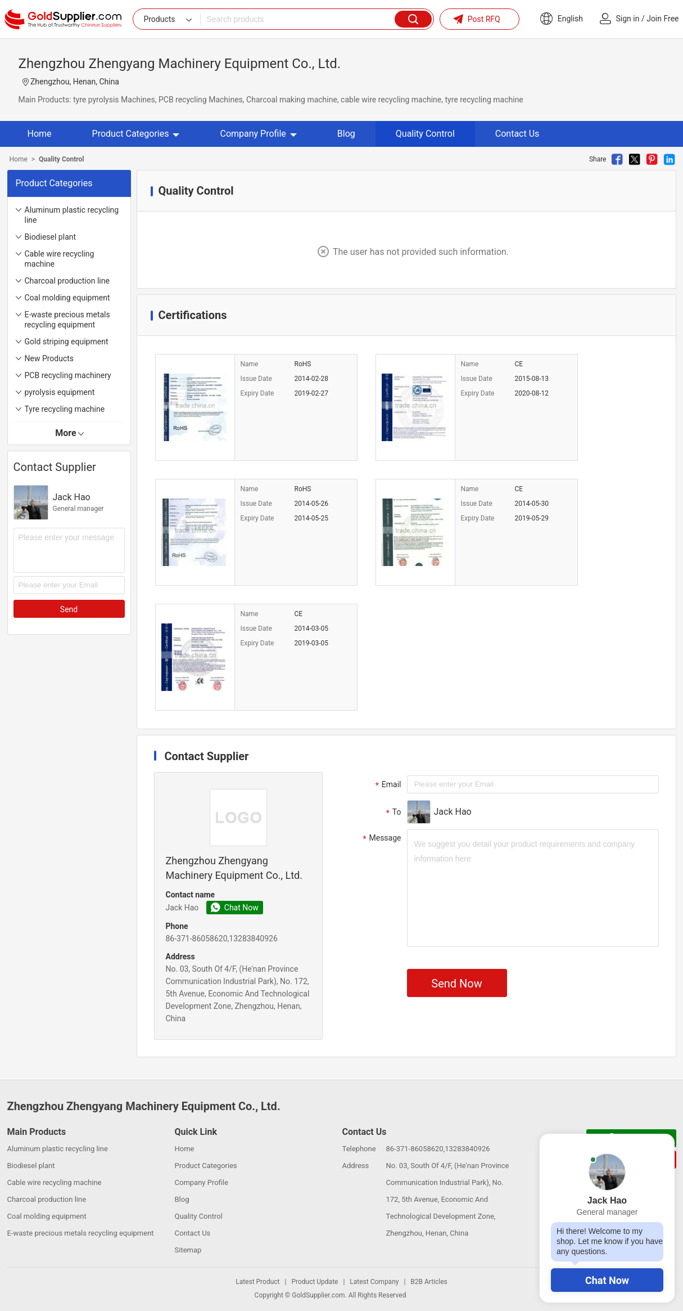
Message (380, 838)
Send (69, 609)
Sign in (628, 18)
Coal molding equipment (67, 297)
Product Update (314, 1282)
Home (40, 133)
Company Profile (258, 133)
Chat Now (607, 1280)
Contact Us (517, 133)
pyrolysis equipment (60, 392)
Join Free (662, 18)
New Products (49, 358)
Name (250, 364)
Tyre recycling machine (65, 409)
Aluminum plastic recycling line (72, 215)
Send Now (456, 983)
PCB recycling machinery (68, 375)
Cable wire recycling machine (59, 258)
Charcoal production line (67, 280)
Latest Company (374, 1282)
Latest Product (257, 1282)
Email (387, 785)
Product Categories (136, 133)
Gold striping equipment (66, 341)
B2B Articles (428, 1282)
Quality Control (425, 133)
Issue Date (256, 379)
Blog (346, 133)
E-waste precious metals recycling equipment (67, 319)
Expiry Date (257, 393)
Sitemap (188, 1250)
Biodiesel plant (50, 236)
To (392, 812)
